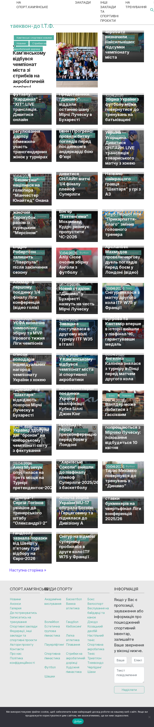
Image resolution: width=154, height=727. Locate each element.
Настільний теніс (95, 638)
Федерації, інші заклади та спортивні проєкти (23, 635)
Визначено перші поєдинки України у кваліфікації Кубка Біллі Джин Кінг (76, 401)
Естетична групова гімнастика (52, 630)
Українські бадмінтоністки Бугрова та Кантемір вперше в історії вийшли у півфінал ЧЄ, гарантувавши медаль (123, 326)
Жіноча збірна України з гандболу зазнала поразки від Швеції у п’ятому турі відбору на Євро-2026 (30, 540)
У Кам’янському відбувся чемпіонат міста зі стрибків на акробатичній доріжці (29, 67)
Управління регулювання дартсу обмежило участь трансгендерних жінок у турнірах (30, 141)
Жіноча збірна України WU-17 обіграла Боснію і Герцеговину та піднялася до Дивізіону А (76, 510)
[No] (149, 717)
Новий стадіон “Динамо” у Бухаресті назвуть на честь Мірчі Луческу (76, 298)
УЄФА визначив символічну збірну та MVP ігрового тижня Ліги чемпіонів (29, 333)
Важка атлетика (72, 606)
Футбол (50, 667)
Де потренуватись (23, 613)
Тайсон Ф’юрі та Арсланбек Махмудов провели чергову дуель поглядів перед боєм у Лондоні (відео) (122, 257)
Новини (21, 43)
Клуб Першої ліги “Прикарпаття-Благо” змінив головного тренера (123, 224)
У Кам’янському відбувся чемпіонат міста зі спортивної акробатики (76, 369)
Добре (78, 721)
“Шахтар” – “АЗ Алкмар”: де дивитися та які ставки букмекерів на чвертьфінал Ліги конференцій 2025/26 (123, 501)
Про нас (16, 653)
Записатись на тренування (20, 619)
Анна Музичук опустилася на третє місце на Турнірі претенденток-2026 (34, 477)
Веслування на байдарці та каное (98, 612)
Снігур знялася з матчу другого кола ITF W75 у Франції (122, 300)
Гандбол (72, 622)
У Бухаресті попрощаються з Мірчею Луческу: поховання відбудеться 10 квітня (123, 435)
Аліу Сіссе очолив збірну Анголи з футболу (73, 264)
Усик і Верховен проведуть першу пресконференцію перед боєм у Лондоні (78, 432)
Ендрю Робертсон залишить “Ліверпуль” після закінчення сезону (30, 259)
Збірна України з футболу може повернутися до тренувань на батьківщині (122, 109)
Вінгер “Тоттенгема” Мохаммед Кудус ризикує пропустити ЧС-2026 (74, 224)
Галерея (15, 608)
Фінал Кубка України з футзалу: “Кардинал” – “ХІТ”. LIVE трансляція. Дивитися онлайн (27, 101)
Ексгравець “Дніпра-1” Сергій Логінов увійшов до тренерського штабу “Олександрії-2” (30, 508)
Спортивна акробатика (95, 647)
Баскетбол (74, 599)
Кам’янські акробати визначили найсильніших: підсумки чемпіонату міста (120, 42)
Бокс (91, 599)
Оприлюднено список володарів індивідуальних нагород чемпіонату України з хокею (29, 364)
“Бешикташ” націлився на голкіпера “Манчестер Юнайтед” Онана (30, 190)
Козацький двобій (95, 628)
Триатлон (94, 658)
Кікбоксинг (74, 626)
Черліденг (94, 667)
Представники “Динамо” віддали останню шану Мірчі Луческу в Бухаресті (75, 107)
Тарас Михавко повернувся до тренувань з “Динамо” (121, 478)
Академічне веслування (52, 601)
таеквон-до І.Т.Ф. (32, 26)
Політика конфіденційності (22, 660)
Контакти (17, 649)
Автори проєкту (21, 644)
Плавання (73, 644)
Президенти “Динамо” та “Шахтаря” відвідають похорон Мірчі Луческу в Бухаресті (27, 400)
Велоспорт (95, 604)
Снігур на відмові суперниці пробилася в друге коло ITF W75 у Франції (77, 546)
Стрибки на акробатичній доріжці (75, 658)
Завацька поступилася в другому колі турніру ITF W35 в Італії (76, 334)
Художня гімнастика (74, 669)
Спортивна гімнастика (52, 656)
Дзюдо (92, 622)
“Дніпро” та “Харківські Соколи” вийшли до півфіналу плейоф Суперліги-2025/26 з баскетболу (79, 472)
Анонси (15, 604)
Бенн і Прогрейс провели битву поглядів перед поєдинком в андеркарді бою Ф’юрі (76, 144)
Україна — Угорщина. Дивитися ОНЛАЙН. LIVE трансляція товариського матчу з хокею (120, 148)
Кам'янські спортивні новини (34, 37)
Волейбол (51, 622)
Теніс (91, 653)
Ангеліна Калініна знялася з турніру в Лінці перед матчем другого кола (123, 368)
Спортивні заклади (23, 626)
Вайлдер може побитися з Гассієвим (120, 409)
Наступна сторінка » (27, 570)
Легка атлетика (72, 638)
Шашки (49, 676)
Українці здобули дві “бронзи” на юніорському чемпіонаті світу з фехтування (31, 440)
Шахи (91, 672)
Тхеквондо (95, 663)
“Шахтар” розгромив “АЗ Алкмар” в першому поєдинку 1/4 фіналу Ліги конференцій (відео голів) (28, 289)
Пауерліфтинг (54, 644)
